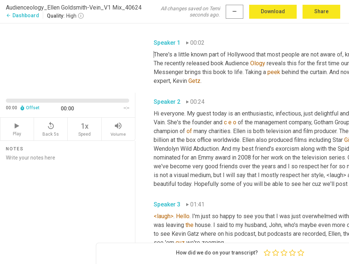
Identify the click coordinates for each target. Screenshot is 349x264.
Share (321, 11)
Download (273, 11)
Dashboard (22, 15)
